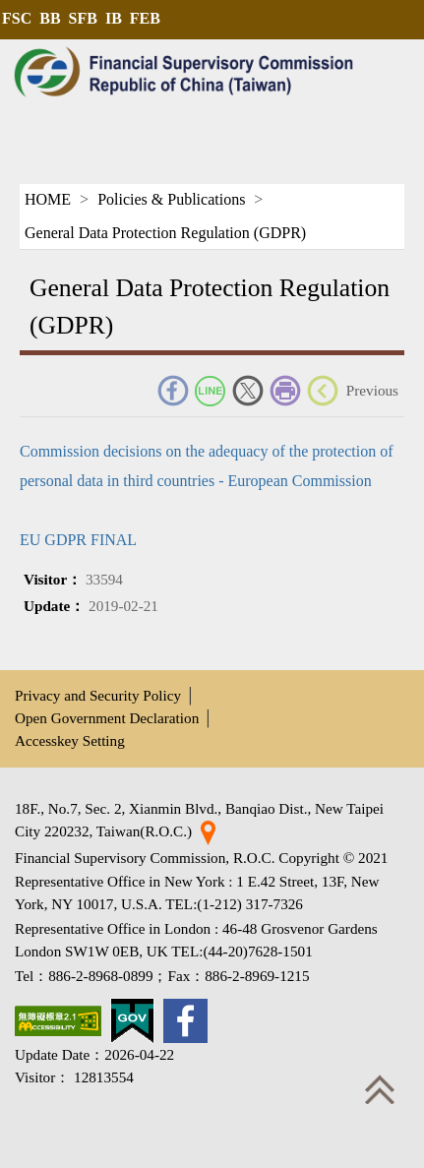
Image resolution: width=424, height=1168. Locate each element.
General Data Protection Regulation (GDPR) (165, 232)
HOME (48, 199)
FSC (16, 18)
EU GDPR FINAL (78, 539)
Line (210, 390)
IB (113, 18)
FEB (145, 18)
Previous (372, 390)
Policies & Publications (171, 199)
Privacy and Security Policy (98, 695)
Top (379, 1089)
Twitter (248, 390)
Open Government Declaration (107, 717)
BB (49, 18)
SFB (83, 18)
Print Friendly (285, 390)
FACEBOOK (173, 390)
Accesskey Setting (70, 740)
